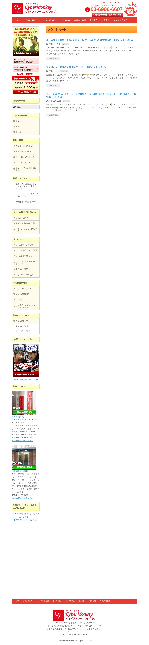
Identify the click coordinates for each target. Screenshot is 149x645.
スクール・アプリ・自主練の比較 (26, 230)
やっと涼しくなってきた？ (27, 194)
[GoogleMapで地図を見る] (23, 441)
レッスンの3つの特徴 (24, 245)
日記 (17, 127)
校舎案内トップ (22, 321)
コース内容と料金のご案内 (26, 250)
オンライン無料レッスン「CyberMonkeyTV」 (25, 306)
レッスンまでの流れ (24, 256)
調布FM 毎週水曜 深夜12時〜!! (25, 379)
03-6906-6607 (107, 9)
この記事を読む (53, 58)
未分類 (18, 132)
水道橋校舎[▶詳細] (20, 471)
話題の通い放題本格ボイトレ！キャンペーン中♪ (27, 185)
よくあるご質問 (22, 269)
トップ (17, 601)
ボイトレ (65, 44)
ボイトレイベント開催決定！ (26, 169)
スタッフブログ (22, 300)
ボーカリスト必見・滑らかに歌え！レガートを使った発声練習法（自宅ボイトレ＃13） (90, 40)
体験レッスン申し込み (25, 275)
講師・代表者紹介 (23, 294)
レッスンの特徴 (43, 601)
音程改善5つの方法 (24, 151)
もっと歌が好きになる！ (26, 157)
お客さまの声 (70, 601)
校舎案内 (92, 601)
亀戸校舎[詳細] (18, 416)
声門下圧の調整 (22, 202)
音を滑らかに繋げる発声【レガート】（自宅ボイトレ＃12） (76, 67)
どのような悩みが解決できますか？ (26, 263)
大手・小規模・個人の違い (26, 223)
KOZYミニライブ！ (24, 162)
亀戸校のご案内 (22, 326)
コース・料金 (57, 601)
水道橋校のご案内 (23, 331)
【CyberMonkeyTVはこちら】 (25, 520)
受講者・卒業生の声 (23, 289)
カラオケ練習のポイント (26, 146)
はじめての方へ (22, 218)
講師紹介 (82, 601)
